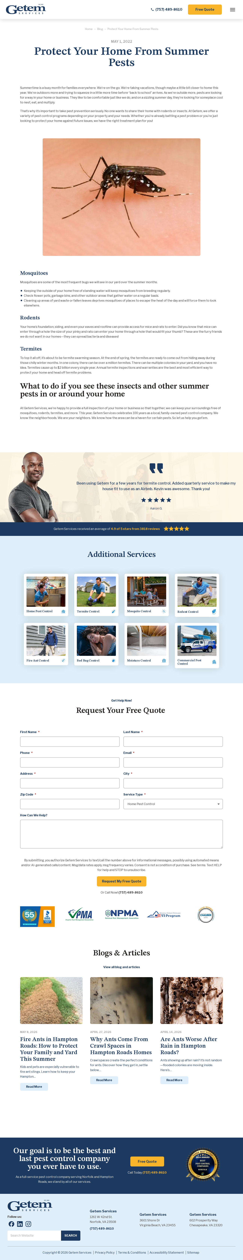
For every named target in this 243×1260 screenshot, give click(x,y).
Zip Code (28, 792)
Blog (100, 29)
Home (89, 29)
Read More (34, 1084)
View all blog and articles (121, 965)
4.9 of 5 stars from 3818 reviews (135, 530)
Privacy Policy (105, 1250)
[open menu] (231, 10)
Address (27, 771)
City (127, 771)
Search (70, 1233)
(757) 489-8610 (130, 890)
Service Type (134, 792)
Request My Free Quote (121, 879)
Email (128, 751)
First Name (29, 730)
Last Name (133, 730)
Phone (26, 751)
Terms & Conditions (132, 1250)
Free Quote (203, 10)
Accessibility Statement (166, 1250)
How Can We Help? (33, 813)
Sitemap (193, 1250)
